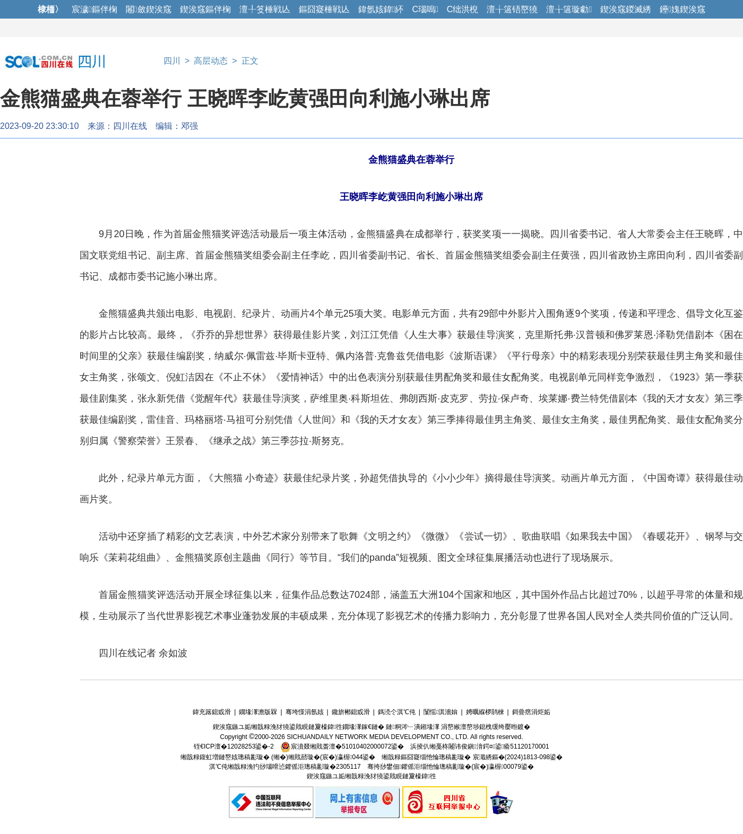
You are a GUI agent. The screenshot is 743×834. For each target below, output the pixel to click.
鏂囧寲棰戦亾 (324, 9)
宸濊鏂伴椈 (94, 9)
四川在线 (130, 126)
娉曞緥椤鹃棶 (485, 712)
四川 (171, 60)
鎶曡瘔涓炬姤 (531, 712)
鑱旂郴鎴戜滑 (351, 712)
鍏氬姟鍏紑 (381, 9)
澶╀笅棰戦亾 (264, 9)
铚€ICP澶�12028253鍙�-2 (234, 746)
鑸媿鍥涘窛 (682, 9)
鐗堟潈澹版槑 (258, 712)
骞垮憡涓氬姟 (305, 712)
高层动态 (211, 60)
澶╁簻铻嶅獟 (512, 9)
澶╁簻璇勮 (569, 9)
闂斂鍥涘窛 (148, 9)
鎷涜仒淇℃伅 (397, 712)
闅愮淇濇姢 (440, 712)
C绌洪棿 (463, 9)
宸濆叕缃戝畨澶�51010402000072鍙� (342, 746)
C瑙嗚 (425, 9)
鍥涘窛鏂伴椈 (205, 9)
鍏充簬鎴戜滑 (212, 712)
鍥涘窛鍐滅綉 (625, 9)
